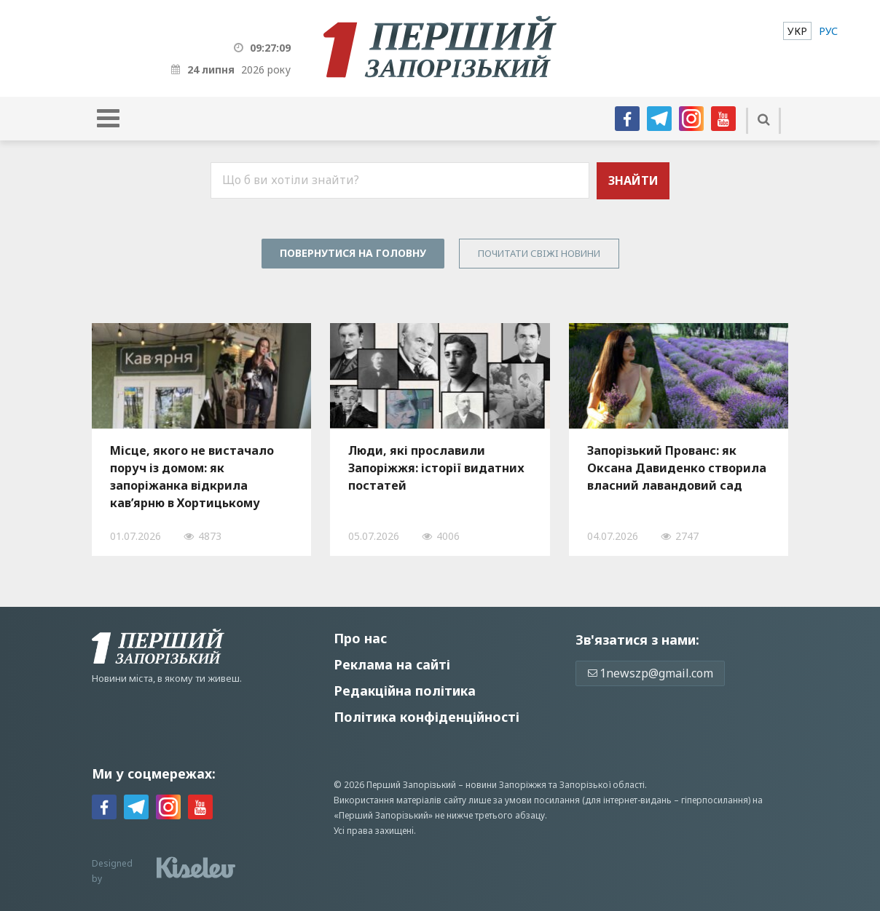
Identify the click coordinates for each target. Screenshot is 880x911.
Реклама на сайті (392, 664)
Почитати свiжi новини (539, 253)
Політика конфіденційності (426, 716)
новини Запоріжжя (505, 785)
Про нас (360, 638)
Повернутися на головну (353, 253)
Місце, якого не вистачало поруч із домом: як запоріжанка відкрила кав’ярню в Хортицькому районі (192, 476)
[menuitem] (797, 30)
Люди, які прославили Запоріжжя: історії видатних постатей (436, 467)
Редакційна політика (405, 690)
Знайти (633, 180)
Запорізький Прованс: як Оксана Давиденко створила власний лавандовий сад (676, 467)
